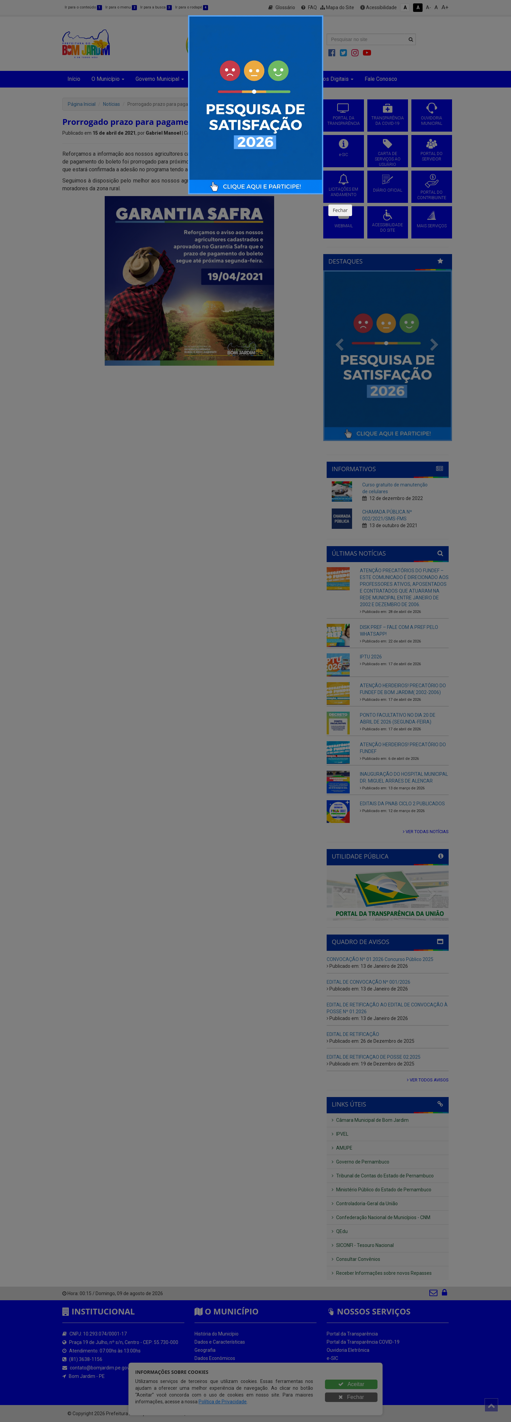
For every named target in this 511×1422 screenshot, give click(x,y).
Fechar (340, 210)
